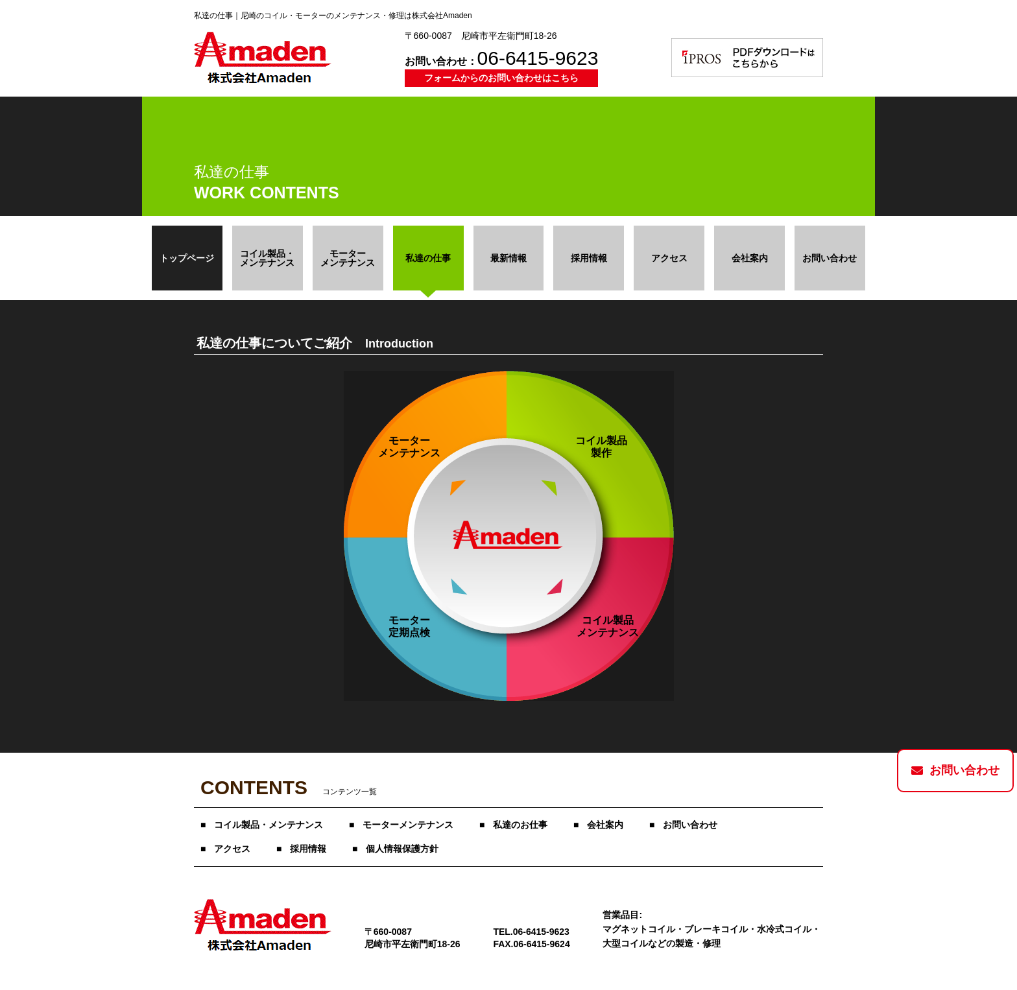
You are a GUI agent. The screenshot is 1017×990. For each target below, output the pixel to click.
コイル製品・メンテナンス (268, 824)
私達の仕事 (428, 258)
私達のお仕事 (520, 824)
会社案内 (750, 258)
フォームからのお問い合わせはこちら (501, 78)
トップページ (187, 258)
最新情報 (508, 258)
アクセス (669, 258)
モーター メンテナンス (347, 258)
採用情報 (589, 258)
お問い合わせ (829, 258)
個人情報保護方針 (402, 848)
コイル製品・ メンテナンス (267, 258)
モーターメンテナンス (408, 824)
